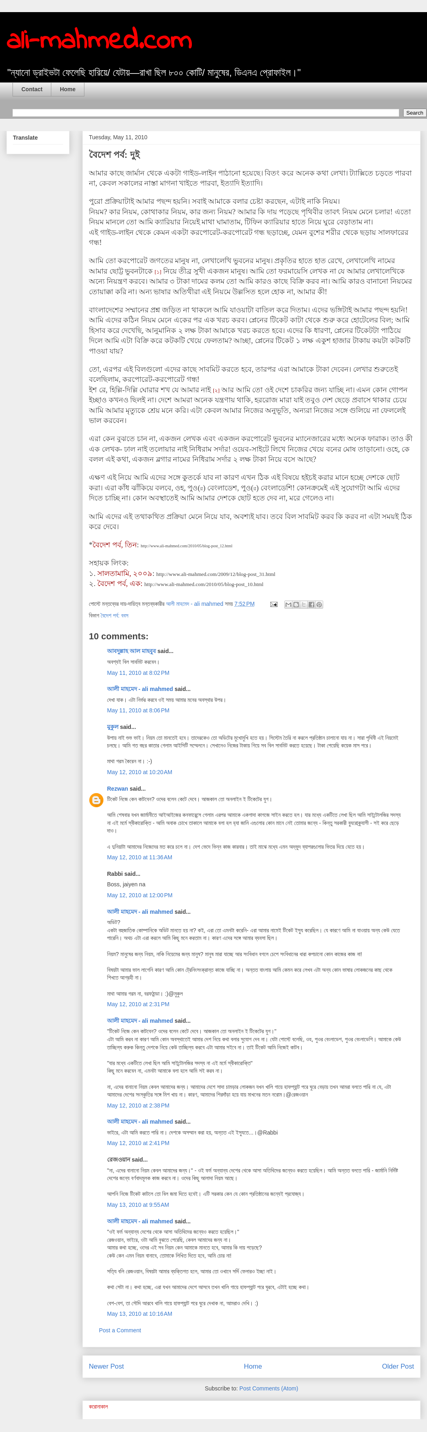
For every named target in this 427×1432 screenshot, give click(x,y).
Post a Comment (120, 1330)
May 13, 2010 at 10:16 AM (139, 1314)
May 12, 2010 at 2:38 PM (138, 1105)
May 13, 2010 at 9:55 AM (138, 1205)
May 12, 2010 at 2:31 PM (138, 1004)
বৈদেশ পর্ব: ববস (114, 615)
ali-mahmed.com (98, 41)
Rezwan (117, 788)
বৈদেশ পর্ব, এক (119, 584)
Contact (31, 89)
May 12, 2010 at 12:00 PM (139, 895)
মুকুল (112, 727)
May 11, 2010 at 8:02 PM (138, 673)
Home (68, 89)
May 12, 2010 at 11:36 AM (139, 857)
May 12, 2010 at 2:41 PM (138, 1143)
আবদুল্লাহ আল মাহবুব (131, 651)
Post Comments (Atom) (269, 1388)
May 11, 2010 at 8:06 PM (138, 710)
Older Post (398, 1366)
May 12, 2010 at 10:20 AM (139, 772)
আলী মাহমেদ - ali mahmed (140, 689)
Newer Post (106, 1366)
